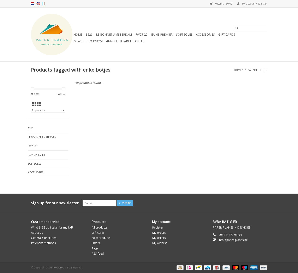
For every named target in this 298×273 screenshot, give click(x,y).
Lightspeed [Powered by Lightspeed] (75, 267)
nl (32, 3)
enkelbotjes (259, 70)
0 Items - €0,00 (221, 3)
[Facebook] (256, 203)
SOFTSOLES (184, 34)
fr (43, 3)
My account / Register (252, 3)
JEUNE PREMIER (162, 34)
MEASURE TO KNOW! (88, 41)
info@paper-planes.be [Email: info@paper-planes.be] (233, 240)
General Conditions (43, 238)
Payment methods (43, 243)
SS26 (89, 34)
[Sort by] (48, 110)
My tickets (159, 238)
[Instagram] (263, 203)
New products (101, 238)
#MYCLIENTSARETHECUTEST (126, 41)
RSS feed (98, 253)
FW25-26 (141, 34)
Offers (96, 243)
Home (78, 34)
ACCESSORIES (205, 34)
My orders (159, 233)
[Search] (250, 28)
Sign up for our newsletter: (55, 203)
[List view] (39, 104)
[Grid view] (34, 104)
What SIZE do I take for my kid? (52, 227)
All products (99, 227)
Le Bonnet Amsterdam (114, 34)
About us (37, 233)
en (38, 3)
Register (157, 227)
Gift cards (226, 34)
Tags (246, 70)
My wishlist (159, 243)
